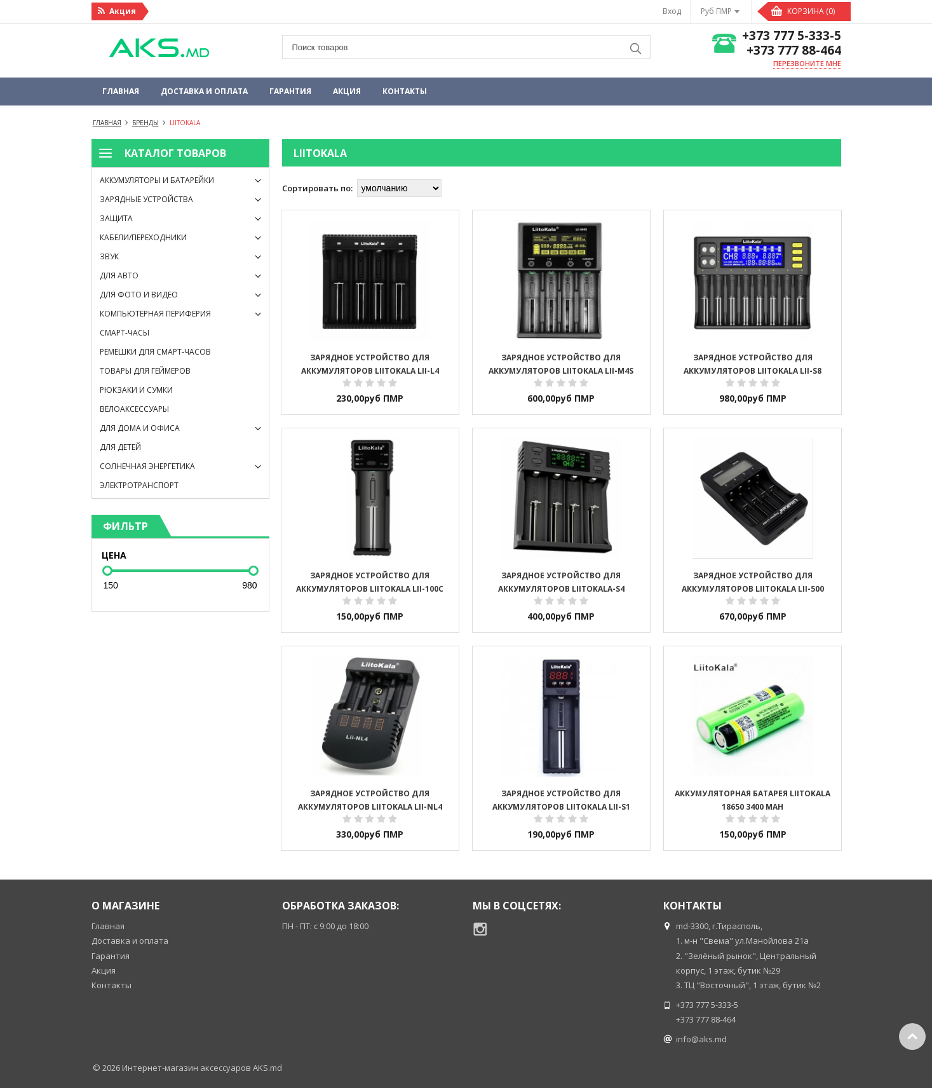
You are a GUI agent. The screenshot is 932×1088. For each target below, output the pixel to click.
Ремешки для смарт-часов (155, 351)
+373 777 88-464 (793, 50)
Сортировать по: (317, 188)
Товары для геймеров (145, 370)
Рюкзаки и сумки (136, 389)
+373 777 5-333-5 (791, 36)
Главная (120, 91)
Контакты (404, 91)
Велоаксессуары (134, 409)
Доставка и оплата (204, 91)
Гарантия (290, 91)
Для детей (120, 447)
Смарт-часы (124, 332)
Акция (347, 91)
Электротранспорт (139, 485)
